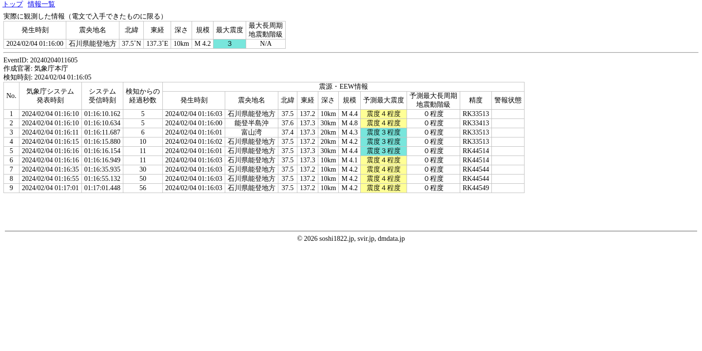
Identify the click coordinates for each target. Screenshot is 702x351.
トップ (12, 4)
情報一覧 (41, 4)
